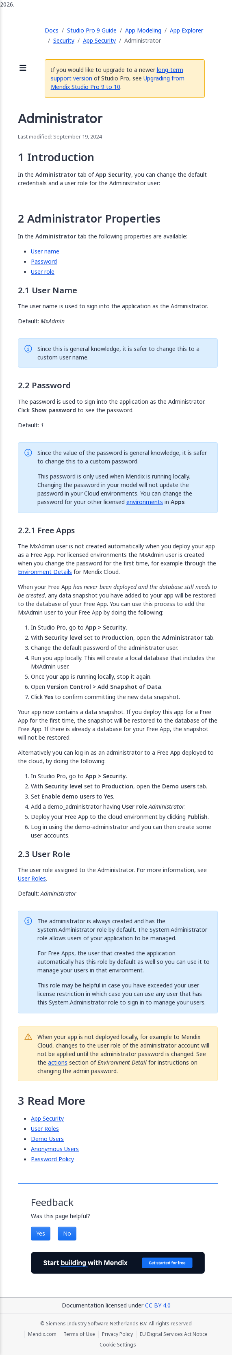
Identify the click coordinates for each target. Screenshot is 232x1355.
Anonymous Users (55, 1149)
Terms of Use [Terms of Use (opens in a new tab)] (79, 1334)
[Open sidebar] (23, 68)
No (67, 1233)
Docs (52, 30)
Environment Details (45, 571)
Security (63, 40)
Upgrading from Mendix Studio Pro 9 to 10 (117, 82)
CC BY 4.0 (158, 1305)
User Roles (32, 878)
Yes (40, 1233)
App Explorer (186, 30)
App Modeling (143, 30)
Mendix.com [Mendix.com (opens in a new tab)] (42, 1334)
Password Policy (52, 1159)
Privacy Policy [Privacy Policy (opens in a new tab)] (117, 1334)
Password (44, 261)
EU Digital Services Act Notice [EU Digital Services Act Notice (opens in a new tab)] (174, 1334)
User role (42, 271)
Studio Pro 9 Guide (92, 30)
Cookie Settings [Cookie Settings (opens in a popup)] (118, 1345)
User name (45, 251)
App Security (99, 40)
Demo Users (47, 1138)
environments (144, 502)
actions (57, 1062)
